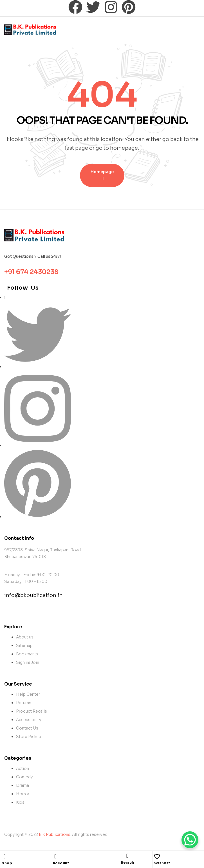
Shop (7, 863)
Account (61, 863)
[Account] (55, 856)
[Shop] (4, 856)
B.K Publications (54, 834)
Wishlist (162, 863)
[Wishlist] (157, 856)
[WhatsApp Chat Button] (189, 839)
